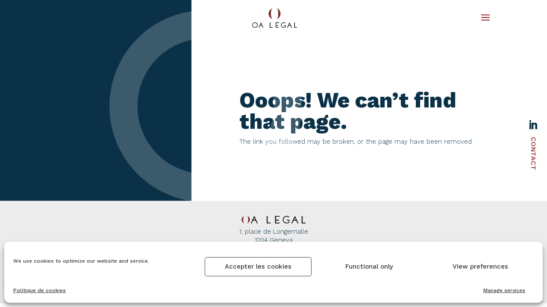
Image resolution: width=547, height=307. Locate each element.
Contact (533, 153)
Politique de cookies (39, 290)
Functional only (369, 266)
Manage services (504, 290)
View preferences (480, 266)
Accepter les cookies (258, 266)
